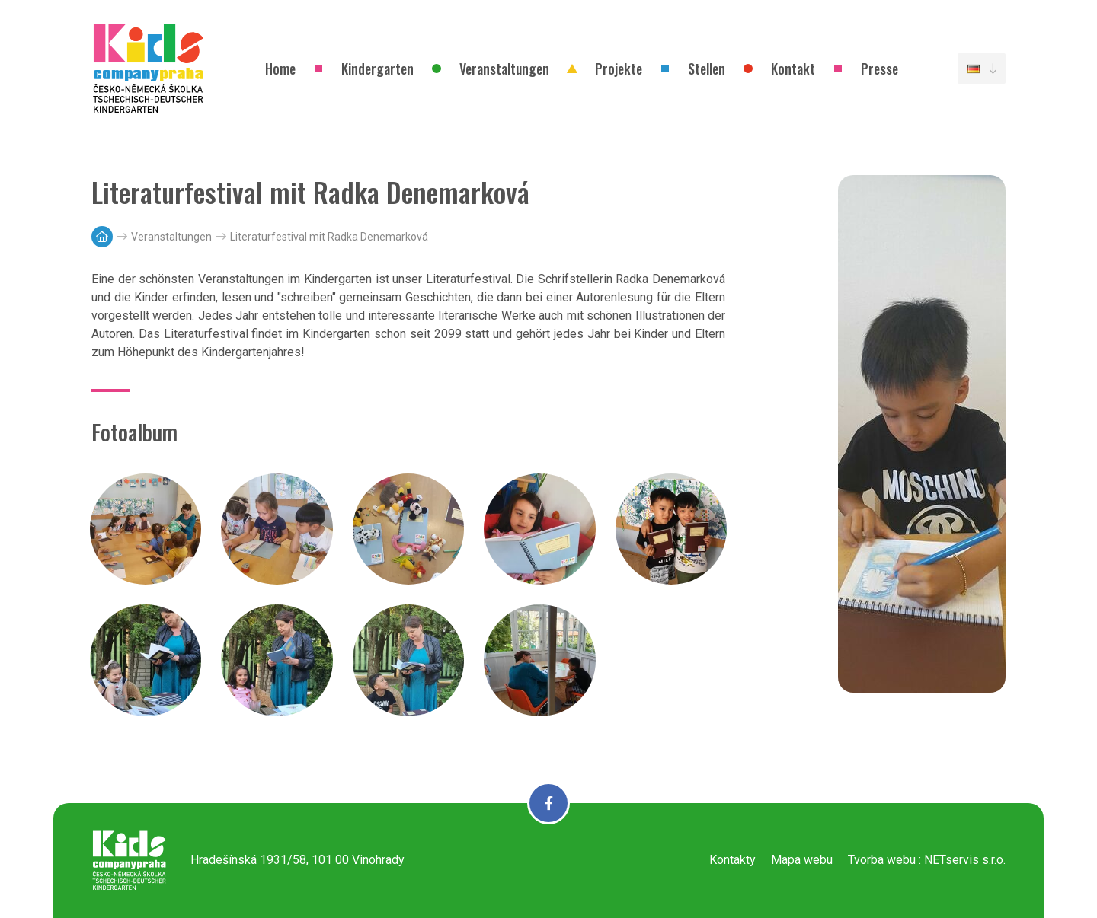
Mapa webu (802, 860)
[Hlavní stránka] (102, 236)
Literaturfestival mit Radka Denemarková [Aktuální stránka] (329, 237)
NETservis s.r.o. (965, 860)
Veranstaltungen (171, 237)
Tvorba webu (882, 860)
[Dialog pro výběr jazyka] (982, 68)
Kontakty (732, 860)
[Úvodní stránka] (148, 68)
